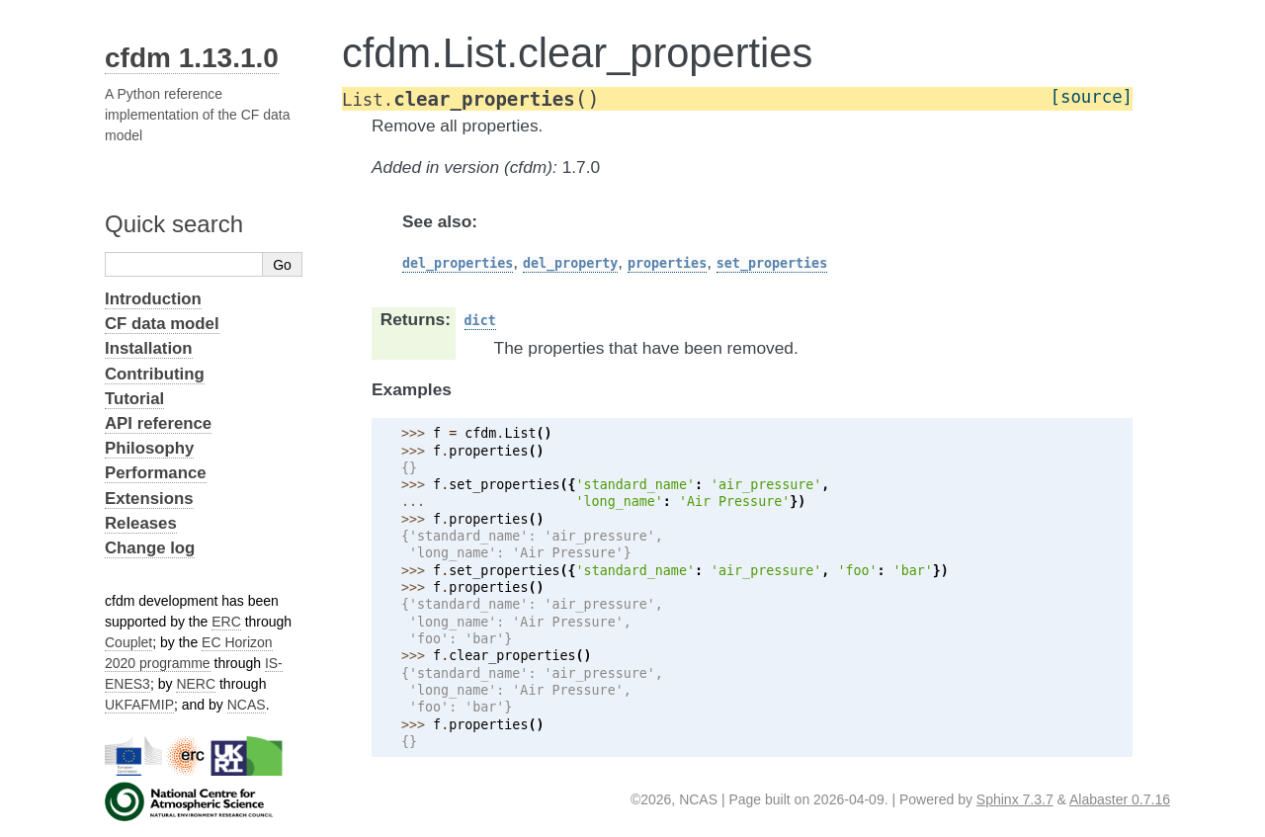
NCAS (246, 704)
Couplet (128, 642)
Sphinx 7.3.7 (1015, 799)
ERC (226, 621)
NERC (195, 684)
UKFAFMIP (139, 704)
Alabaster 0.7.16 (1119, 799)
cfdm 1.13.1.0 (192, 57)
